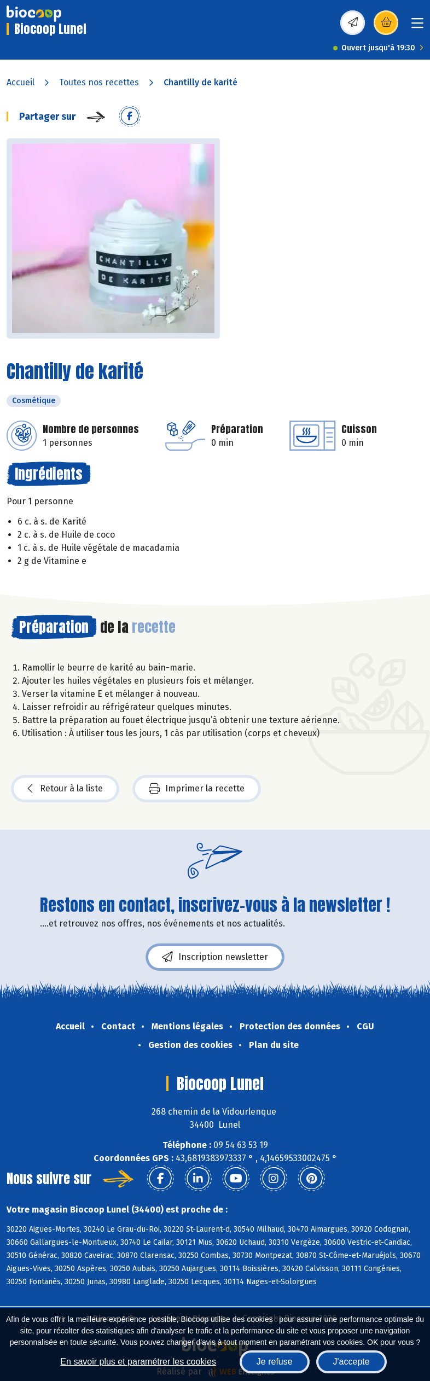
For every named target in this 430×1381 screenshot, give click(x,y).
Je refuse (275, 1361)
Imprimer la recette (197, 788)
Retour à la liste (65, 788)
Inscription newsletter (215, 957)
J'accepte (351, 1361)
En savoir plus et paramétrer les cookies (138, 1361)
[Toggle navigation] (417, 26)
